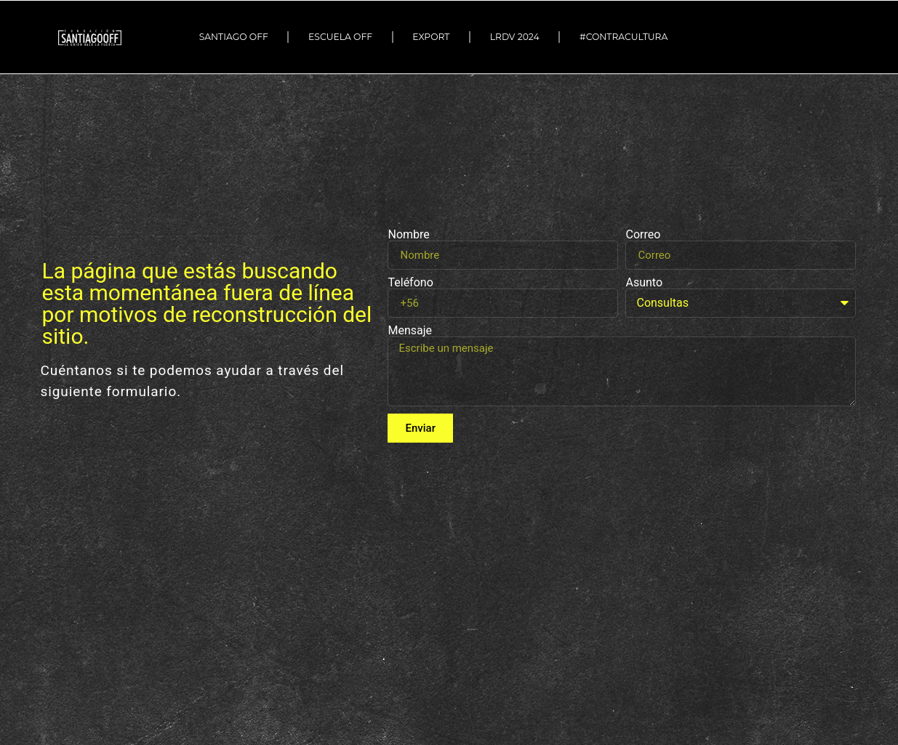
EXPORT (430, 36)
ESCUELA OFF (340, 36)
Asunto (643, 283)
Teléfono (410, 283)
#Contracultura (627, 37)
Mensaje (410, 331)
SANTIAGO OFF (233, 36)
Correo (642, 235)
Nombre (408, 235)
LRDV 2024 (515, 36)
